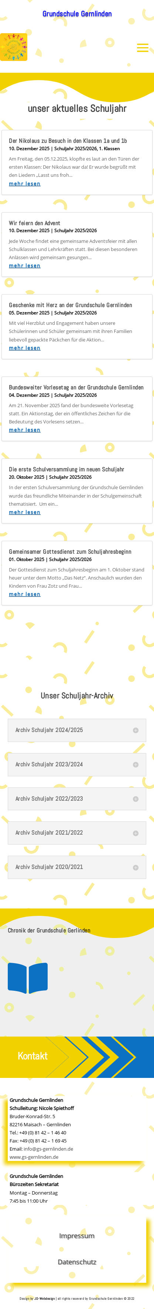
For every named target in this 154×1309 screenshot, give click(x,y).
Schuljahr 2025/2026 (75, 148)
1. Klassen (109, 148)
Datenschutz (77, 1261)
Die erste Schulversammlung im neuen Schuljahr (66, 469)
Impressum (77, 1235)
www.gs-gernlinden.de (34, 1157)
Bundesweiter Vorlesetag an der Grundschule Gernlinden (76, 387)
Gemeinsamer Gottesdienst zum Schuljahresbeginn (70, 552)
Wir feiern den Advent (35, 223)
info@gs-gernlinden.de (48, 1148)
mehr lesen (25, 183)
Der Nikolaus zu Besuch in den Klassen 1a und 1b (68, 141)
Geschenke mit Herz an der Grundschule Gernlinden (70, 305)
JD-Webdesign (44, 1298)
